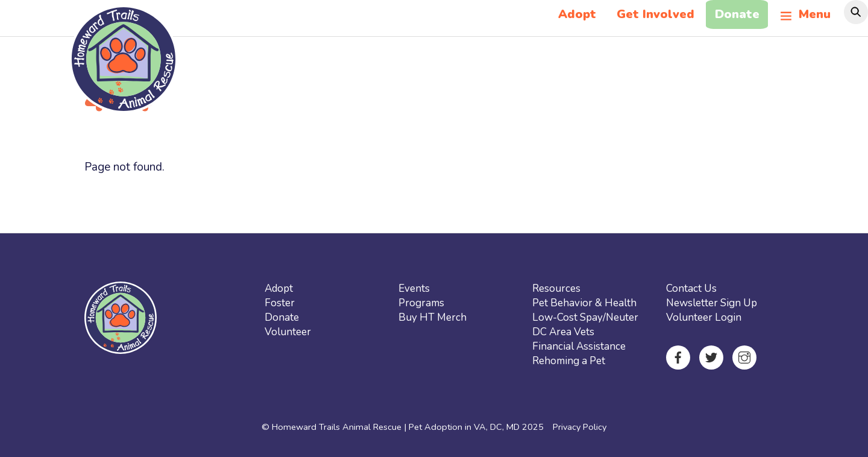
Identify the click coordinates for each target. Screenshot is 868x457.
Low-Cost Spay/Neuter (585, 317)
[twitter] (711, 357)
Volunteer (288, 332)
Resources (556, 288)
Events (414, 288)
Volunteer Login (703, 317)
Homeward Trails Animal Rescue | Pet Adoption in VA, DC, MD (396, 427)
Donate (737, 14)
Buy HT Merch (432, 317)
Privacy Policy (579, 427)
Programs (421, 303)
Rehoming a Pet (568, 361)
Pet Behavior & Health (584, 303)
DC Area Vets (563, 332)
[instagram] (744, 357)
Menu (805, 14)
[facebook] (678, 357)
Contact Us (691, 288)
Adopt (577, 14)
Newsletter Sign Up (711, 303)
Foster (280, 303)
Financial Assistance (579, 346)
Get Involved (655, 14)
